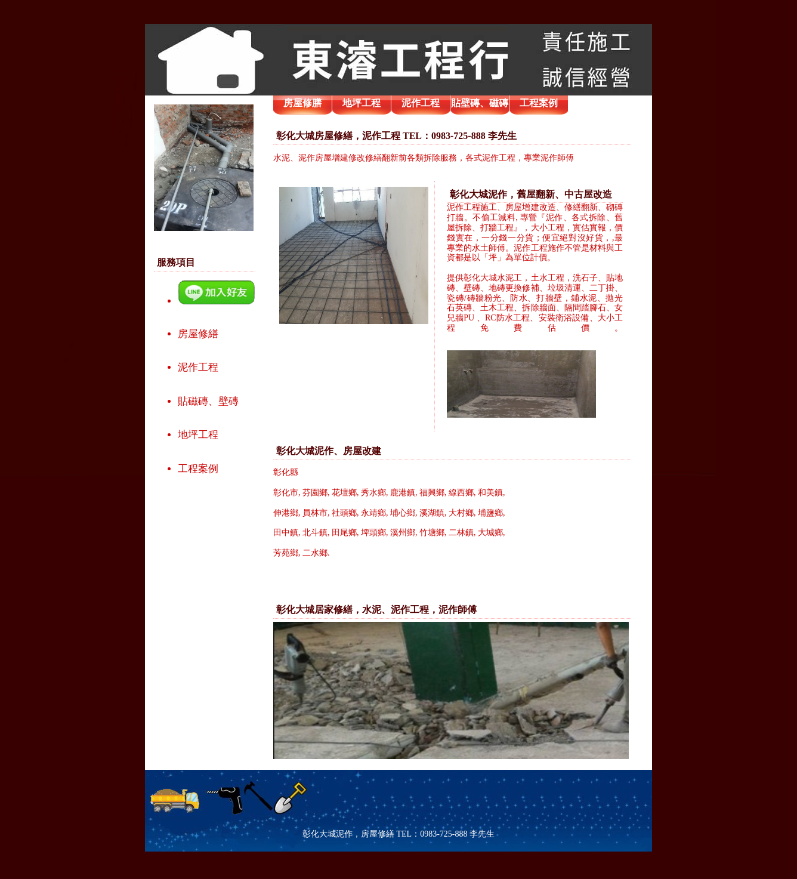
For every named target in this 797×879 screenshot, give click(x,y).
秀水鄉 (373, 492)
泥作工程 (198, 367)
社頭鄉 (344, 512)
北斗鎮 (315, 532)
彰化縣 (285, 472)
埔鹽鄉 (490, 512)
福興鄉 (431, 492)
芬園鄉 (315, 492)
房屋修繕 (198, 334)
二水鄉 (315, 552)
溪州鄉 (402, 532)
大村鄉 (461, 512)
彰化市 (285, 492)
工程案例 (198, 468)
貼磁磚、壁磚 (208, 401)
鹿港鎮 (402, 492)
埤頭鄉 (373, 532)
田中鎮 (285, 532)
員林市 (315, 512)
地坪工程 (198, 434)
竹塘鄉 (431, 532)
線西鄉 (461, 492)
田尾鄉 (344, 532)
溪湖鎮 (431, 512)
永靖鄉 (373, 512)
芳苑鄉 (285, 552)
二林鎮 (461, 532)
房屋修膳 (302, 103)
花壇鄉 (344, 492)
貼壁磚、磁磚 (479, 103)
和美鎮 (490, 492)
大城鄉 (490, 532)
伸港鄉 (285, 512)
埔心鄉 (402, 512)
